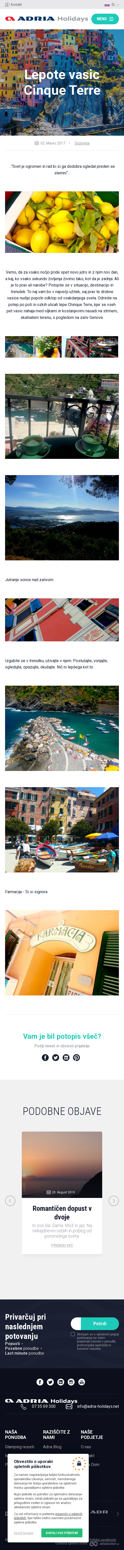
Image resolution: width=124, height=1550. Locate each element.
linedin (60, 1382)
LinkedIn (66, 1057)
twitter (50, 1382)
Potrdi (100, 1323)
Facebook (45, 1057)
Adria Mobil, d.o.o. (99, 1512)
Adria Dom (90, 1464)
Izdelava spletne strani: (71, 1543)
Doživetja (82, 143)
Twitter (55, 1057)
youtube (81, 1382)
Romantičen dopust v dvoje (62, 1212)
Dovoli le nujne (23, 1533)
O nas (86, 1446)
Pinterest (76, 1057)
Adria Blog (52, 1446)
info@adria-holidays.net (98, 1406)
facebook (40, 1382)
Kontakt (16, 5)
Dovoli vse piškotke (62, 1533)
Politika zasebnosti (103, 1540)
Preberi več (62, 1245)
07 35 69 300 (44, 1406)
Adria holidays (46, 19)
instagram (71, 1382)
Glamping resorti (19, 1446)
